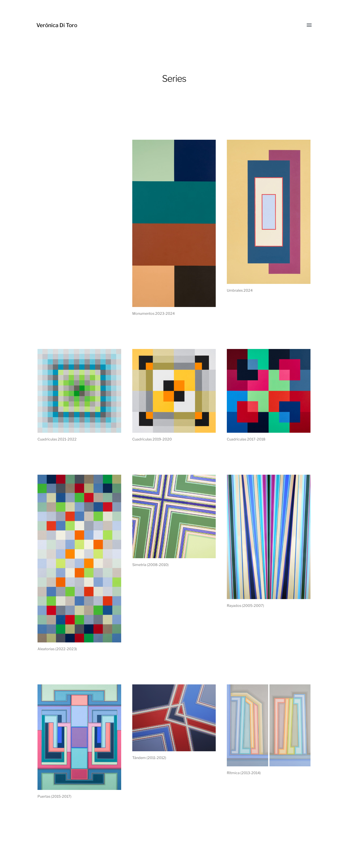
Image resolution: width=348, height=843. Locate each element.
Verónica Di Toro (56, 25)
